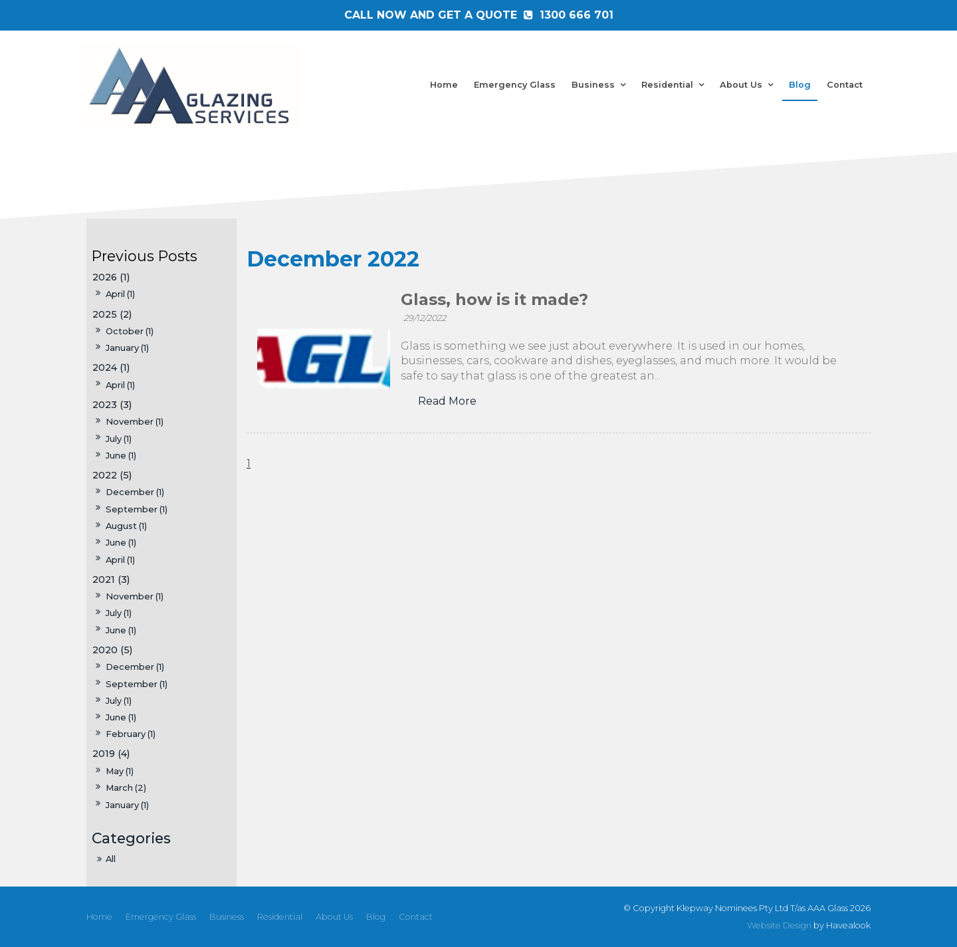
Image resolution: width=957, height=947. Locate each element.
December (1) (135, 491)
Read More (447, 401)
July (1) (119, 438)
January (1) (127, 804)
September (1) (136, 509)
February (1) (131, 733)
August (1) (126, 525)
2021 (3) (111, 579)
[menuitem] (99, 917)
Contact (845, 85)
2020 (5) (112, 650)
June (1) (121, 455)
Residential (667, 85)
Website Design (779, 925)
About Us (741, 85)
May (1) (120, 771)
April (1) (120, 559)
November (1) (134, 421)
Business (593, 85)
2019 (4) (111, 754)
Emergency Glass (515, 85)
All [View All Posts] (111, 858)
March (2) (126, 787)
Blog (800, 85)
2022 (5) (112, 475)
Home (444, 85)
